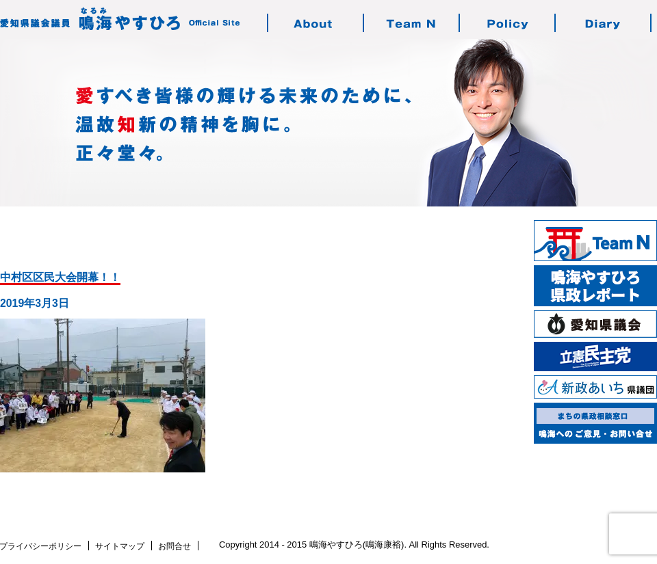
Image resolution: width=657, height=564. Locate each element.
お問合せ (174, 546)
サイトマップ (119, 546)
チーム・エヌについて (412, 23)
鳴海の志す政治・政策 (508, 23)
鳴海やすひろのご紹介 (316, 23)
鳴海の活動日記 (604, 23)
